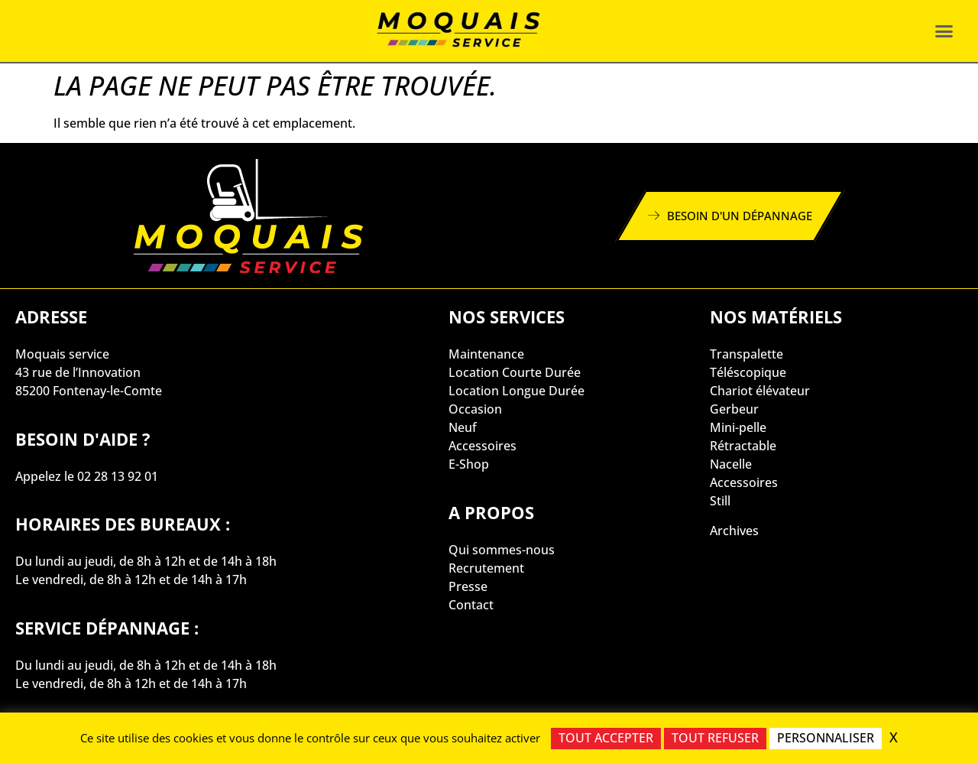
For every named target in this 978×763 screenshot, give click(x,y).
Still (720, 500)
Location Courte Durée (515, 372)
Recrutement (486, 568)
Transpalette (746, 354)
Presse (468, 586)
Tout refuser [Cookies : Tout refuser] (715, 737)
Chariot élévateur (760, 390)
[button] (943, 31)
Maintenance (486, 354)
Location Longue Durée (517, 390)
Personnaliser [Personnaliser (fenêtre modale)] (825, 737)
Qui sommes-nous (502, 549)
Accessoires (483, 445)
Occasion (475, 409)
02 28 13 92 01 (117, 476)
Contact (471, 604)
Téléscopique (748, 372)
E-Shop (469, 464)
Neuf (463, 427)
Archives (734, 530)
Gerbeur (734, 409)
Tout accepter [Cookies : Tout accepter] (606, 737)
